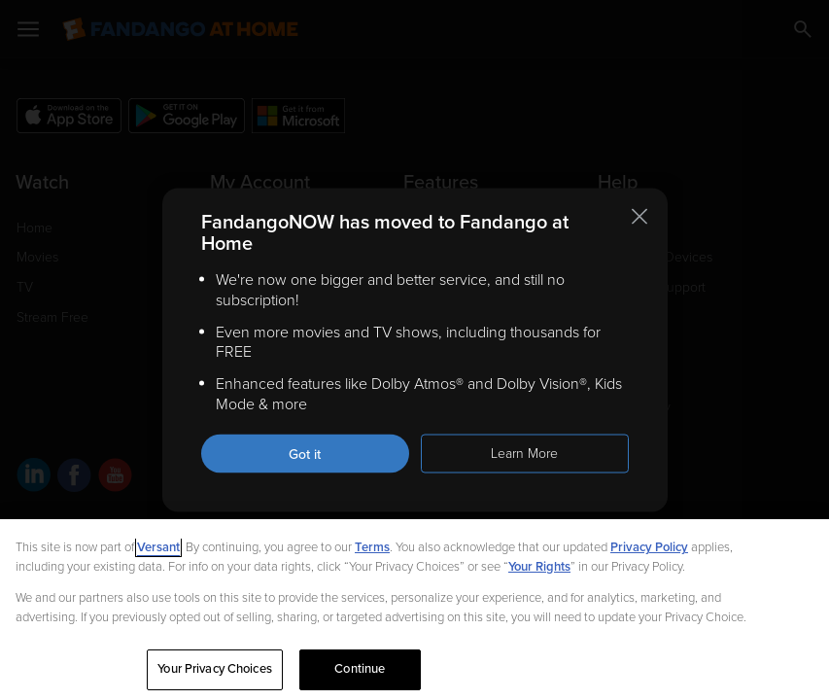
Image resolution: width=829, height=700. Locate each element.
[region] (414, 609)
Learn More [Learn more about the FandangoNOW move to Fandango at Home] (524, 452)
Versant (158, 547)
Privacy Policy (649, 547)
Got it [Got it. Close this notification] (305, 453)
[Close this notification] (639, 217)
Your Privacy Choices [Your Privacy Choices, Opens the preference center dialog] (214, 669)
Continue (359, 669)
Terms (372, 547)
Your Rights (539, 567)
